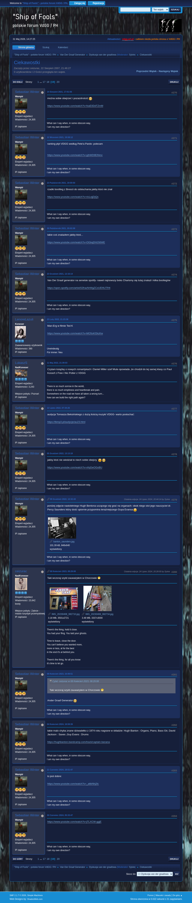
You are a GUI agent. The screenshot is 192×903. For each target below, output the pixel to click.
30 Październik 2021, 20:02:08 (61, 228)
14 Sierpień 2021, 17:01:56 (59, 92)
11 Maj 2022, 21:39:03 (57, 363)
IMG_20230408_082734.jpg (97, 614)
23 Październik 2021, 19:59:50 (61, 183)
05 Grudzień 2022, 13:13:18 (60, 453)
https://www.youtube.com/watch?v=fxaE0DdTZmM (75, 105)
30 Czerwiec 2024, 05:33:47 (60, 815)
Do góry (18, 859)
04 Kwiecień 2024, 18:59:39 (60, 724)
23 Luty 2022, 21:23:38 (57, 319)
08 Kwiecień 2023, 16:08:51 (60, 674)
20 (58, 81)
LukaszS (21, 363)
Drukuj (174, 82)
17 (44, 81)
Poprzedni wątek (146, 71)
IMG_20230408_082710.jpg (64, 614)
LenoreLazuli (24, 319)
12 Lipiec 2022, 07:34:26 (58, 408)
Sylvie (132, 54)
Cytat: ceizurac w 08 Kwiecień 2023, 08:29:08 (75, 681)
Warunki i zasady (163, 895)
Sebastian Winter (27, 92)
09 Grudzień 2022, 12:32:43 (63, 499)
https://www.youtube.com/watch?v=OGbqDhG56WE (76, 242)
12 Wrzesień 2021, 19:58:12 (60, 137)
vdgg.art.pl (128, 39)
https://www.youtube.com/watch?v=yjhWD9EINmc (75, 155)
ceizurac (21, 571)
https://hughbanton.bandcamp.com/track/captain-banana (78, 742)
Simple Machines (35, 895)
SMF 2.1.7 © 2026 (18, 895)
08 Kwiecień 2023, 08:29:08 (63, 571)
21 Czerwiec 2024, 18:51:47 (60, 770)
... (41, 81)
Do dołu (17, 82)
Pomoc (151, 895)
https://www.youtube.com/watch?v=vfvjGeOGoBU (74, 467)
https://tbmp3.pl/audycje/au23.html (66, 421)
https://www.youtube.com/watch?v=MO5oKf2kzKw (75, 333)
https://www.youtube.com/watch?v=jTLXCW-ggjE (74, 821)
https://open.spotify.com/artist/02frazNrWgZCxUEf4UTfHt (78, 287)
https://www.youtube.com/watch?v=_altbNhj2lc (73, 783)
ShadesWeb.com (35, 899)
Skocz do (130, 874)
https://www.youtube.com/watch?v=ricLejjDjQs (72, 196)
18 (47, 81)
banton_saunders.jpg (62, 541)
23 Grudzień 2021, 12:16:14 (60, 274)
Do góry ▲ (177, 895)
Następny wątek (168, 71)
